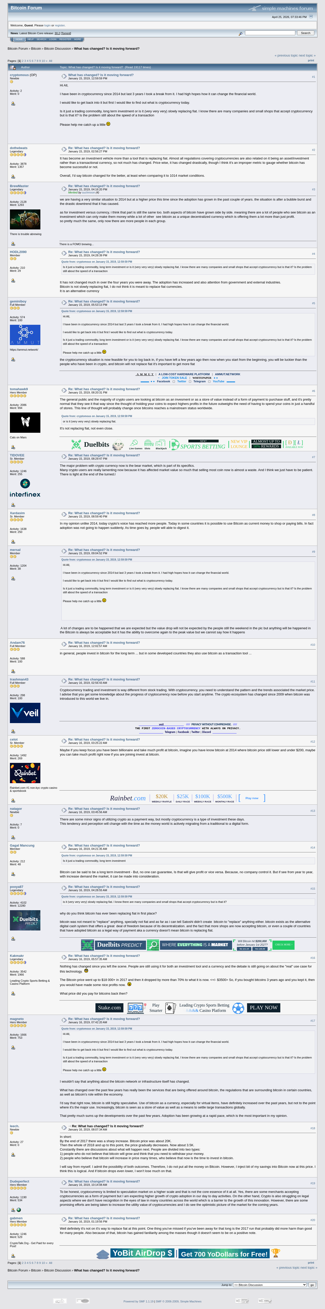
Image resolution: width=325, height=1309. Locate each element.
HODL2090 (18, 252)
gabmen (16, 1218)
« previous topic (286, 55)
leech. (14, 1126)
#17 (313, 1020)
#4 (313, 253)
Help (31, 39)
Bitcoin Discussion (57, 48)
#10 (313, 644)
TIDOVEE (17, 455)
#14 (313, 847)
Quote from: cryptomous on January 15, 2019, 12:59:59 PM (96, 261)
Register (65, 39)
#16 (313, 957)
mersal (15, 550)
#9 (313, 551)
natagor (16, 809)
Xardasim (17, 513)
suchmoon (88, 192)
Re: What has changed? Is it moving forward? (104, 148)
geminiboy (18, 301)
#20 (313, 1220)
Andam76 (17, 642)
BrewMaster (19, 186)
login (47, 25)
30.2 (57, 33)
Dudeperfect (19, 1181)
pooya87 (16, 887)
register (59, 25)
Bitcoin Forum (18, 48)
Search (41, 39)
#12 (313, 741)
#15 (313, 888)
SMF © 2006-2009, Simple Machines (179, 1301)
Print (311, 60)
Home (19, 39)
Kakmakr (17, 956)
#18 (313, 1128)
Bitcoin (36, 48)
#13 (313, 810)
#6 (313, 390)
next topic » (307, 55)
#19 (313, 1183)
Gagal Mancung (22, 845)
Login (52, 39)
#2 (313, 149)
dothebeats (18, 148)
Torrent (66, 33)
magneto (17, 1019)
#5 (313, 303)
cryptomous (19, 75)
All (50, 60)
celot (14, 739)
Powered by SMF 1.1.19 (139, 1301)
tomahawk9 (19, 389)
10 (43, 60)
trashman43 (19, 679)
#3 (313, 189)
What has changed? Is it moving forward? (107, 48)
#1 (313, 76)
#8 (313, 514)
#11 (313, 681)
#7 (313, 457)
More (77, 39)
